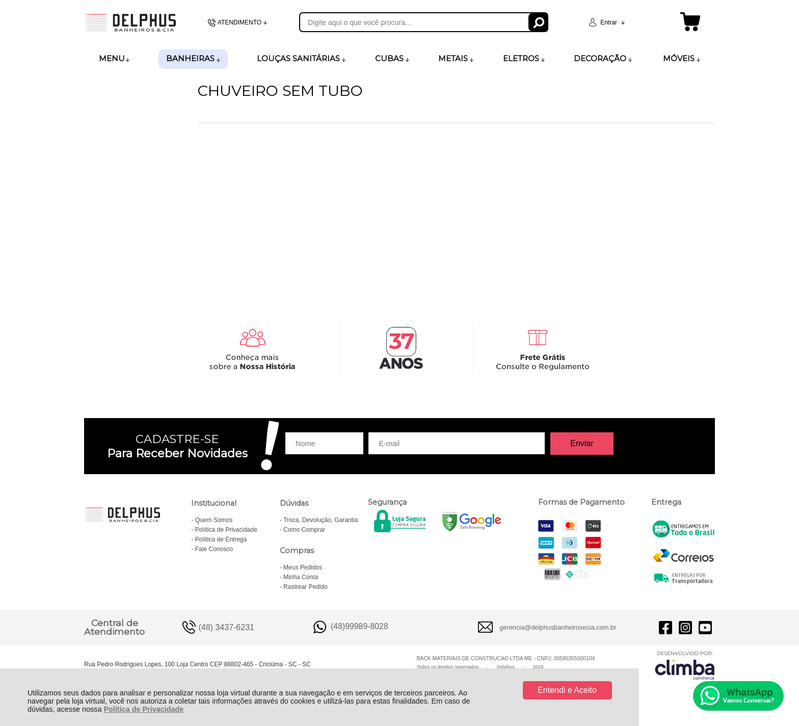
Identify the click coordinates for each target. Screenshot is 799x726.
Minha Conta (300, 577)
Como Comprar (304, 529)
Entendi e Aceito (567, 690)
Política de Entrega (221, 539)
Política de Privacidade (143, 709)
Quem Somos (213, 520)
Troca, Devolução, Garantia (320, 520)
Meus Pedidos (302, 567)
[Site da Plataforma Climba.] (685, 665)
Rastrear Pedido (305, 586)
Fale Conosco (214, 549)
